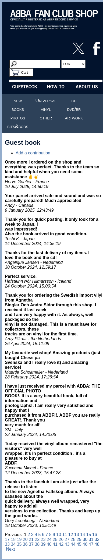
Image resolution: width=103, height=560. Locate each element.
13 (76, 534)
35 (19, 544)
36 (25, 544)
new (18, 100)
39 (43, 544)
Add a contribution (33, 153)
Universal (45, 100)
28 (73, 539)
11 (64, 534)
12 (70, 534)
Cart (24, 72)
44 (73, 544)
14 (82, 534)
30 (85, 539)
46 (85, 544)
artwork (74, 117)
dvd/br (74, 109)
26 (61, 539)
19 (19, 539)
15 (88, 534)
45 (79, 544)
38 (37, 544)
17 (7, 539)
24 (49, 539)
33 (7, 544)
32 (97, 539)
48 (97, 544)
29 (79, 539)
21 (31, 539)
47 (91, 544)
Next (10, 549)
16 (94, 534)
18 (13, 539)
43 (67, 544)
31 (91, 539)
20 (25, 539)
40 (49, 544)
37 (31, 544)
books (18, 109)
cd (74, 100)
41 (55, 544)
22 (37, 539)
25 (55, 539)
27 (67, 539)
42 (61, 544)
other (46, 117)
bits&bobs (17, 126)
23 (43, 539)
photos (17, 117)
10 (58, 534)
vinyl (46, 109)
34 (13, 544)
